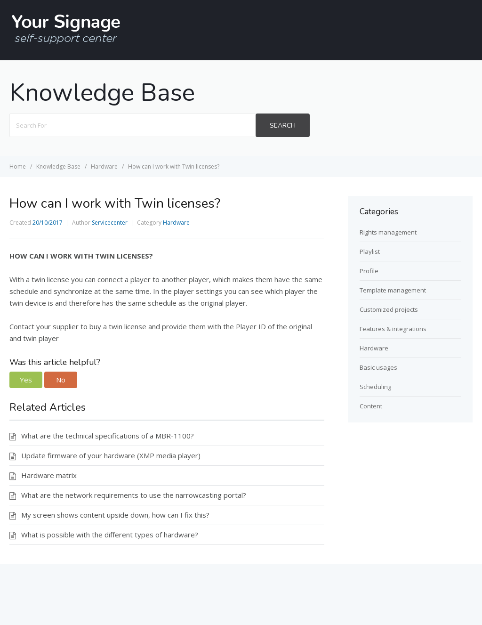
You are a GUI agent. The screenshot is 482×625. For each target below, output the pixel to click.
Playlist (370, 251)
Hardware (176, 223)
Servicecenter (110, 223)
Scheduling (375, 386)
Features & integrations (393, 329)
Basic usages (378, 367)
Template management (393, 290)
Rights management (388, 232)
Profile (369, 271)
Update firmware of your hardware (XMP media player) (111, 455)
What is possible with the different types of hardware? (109, 534)
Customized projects (389, 309)
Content (371, 406)
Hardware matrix (49, 475)
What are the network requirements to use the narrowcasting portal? (133, 495)
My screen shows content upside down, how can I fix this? (115, 514)
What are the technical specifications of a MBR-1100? (107, 435)
